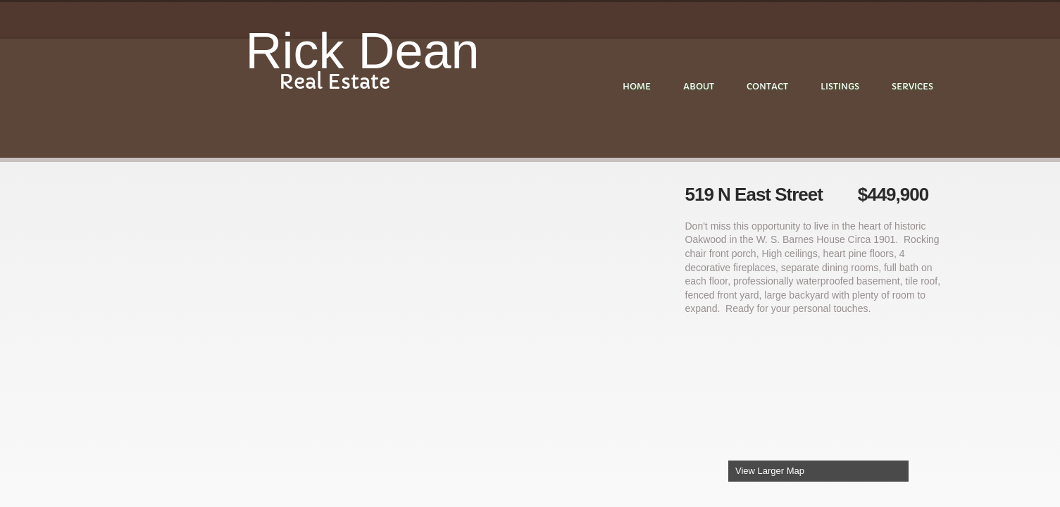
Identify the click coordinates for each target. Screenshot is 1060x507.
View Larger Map (769, 470)
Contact (767, 86)
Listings (840, 86)
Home (637, 86)
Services (912, 86)
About (698, 86)
